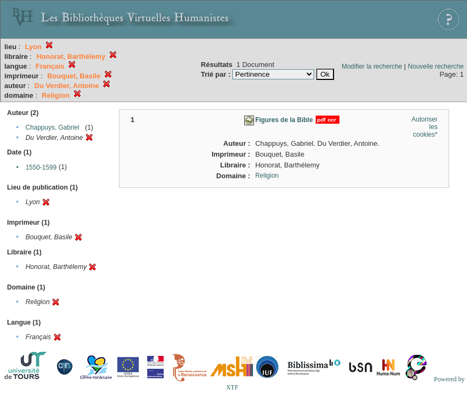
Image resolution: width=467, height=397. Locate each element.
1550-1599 (40, 167)
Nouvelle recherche (436, 66)
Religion (266, 175)
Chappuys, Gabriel (52, 127)
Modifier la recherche (372, 66)
